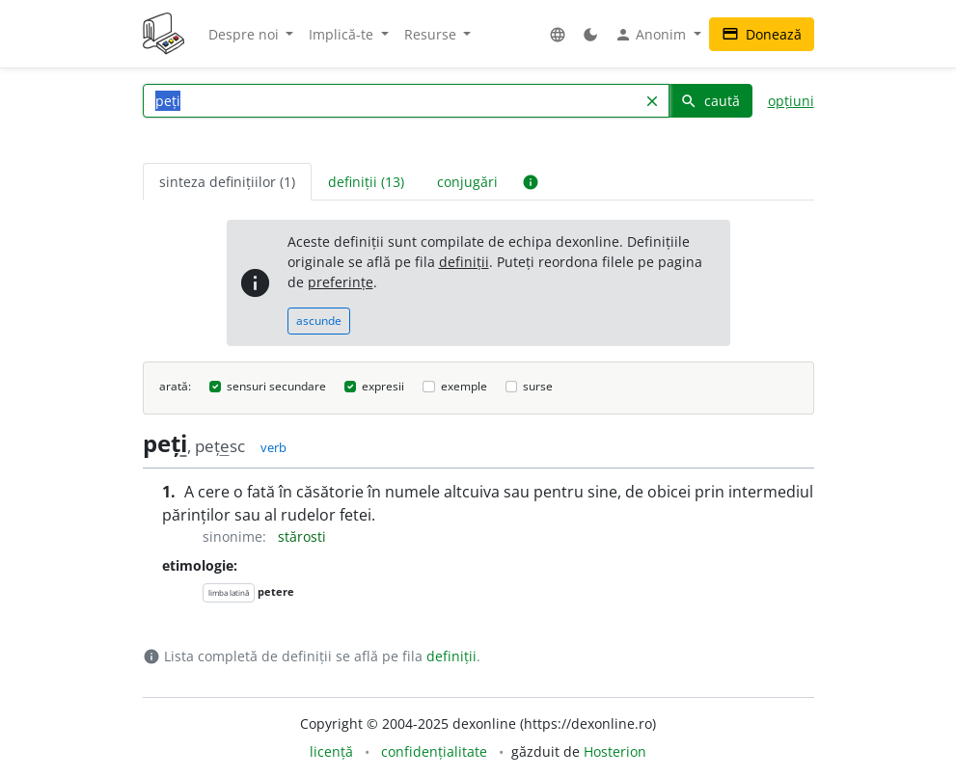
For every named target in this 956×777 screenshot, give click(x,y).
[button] (557, 34)
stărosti (302, 536)
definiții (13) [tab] (366, 182)
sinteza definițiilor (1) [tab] (227, 182)
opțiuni (791, 101)
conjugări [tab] (467, 182)
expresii (383, 386)
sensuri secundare (276, 386)
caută (710, 101)
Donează (762, 34)
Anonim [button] (652, 34)
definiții (464, 262)
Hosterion (615, 751)
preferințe (340, 282)
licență (331, 751)
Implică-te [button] (343, 34)
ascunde (318, 320)
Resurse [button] (432, 34)
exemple (464, 386)
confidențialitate (434, 751)
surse (538, 386)
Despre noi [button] (245, 34)
